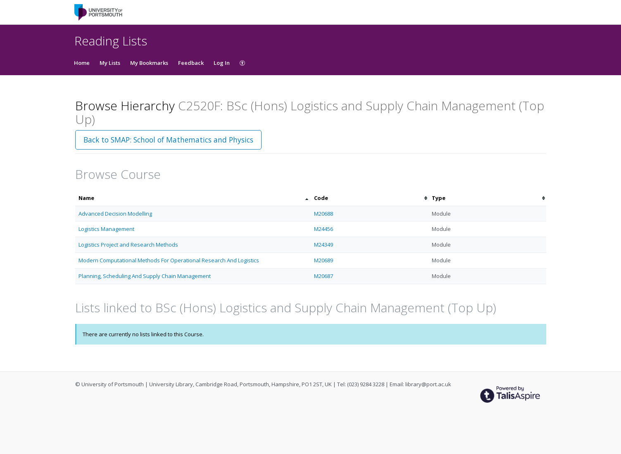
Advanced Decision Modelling (115, 213)
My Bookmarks (149, 63)
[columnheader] (193, 198)
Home (82, 63)
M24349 (323, 244)
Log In (222, 63)
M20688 (323, 213)
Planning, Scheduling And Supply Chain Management (145, 276)
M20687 (323, 276)
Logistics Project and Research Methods (128, 244)
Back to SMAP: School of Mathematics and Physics (168, 140)
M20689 (323, 260)
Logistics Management (106, 229)
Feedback (191, 63)
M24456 (323, 229)
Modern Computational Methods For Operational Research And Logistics (169, 260)
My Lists (110, 63)
